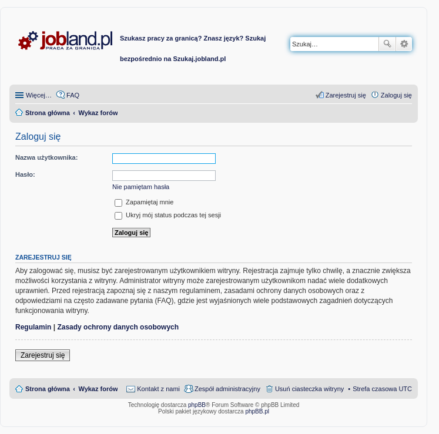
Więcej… (39, 95)
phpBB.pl (257, 411)
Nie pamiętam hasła (140, 186)
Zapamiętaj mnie (144, 202)
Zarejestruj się (43, 355)
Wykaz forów (98, 388)
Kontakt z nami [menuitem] (158, 388)
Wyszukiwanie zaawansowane (404, 44)
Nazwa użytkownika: (46, 157)
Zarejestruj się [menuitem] (346, 95)
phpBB (197, 405)
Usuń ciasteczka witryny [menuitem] (309, 388)
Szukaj (387, 44)
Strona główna (47, 388)
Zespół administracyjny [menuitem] (227, 388)
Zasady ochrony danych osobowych (118, 327)
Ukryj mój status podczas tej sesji (168, 214)
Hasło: (25, 174)
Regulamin (33, 327)
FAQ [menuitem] (72, 95)
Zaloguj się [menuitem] (396, 95)
